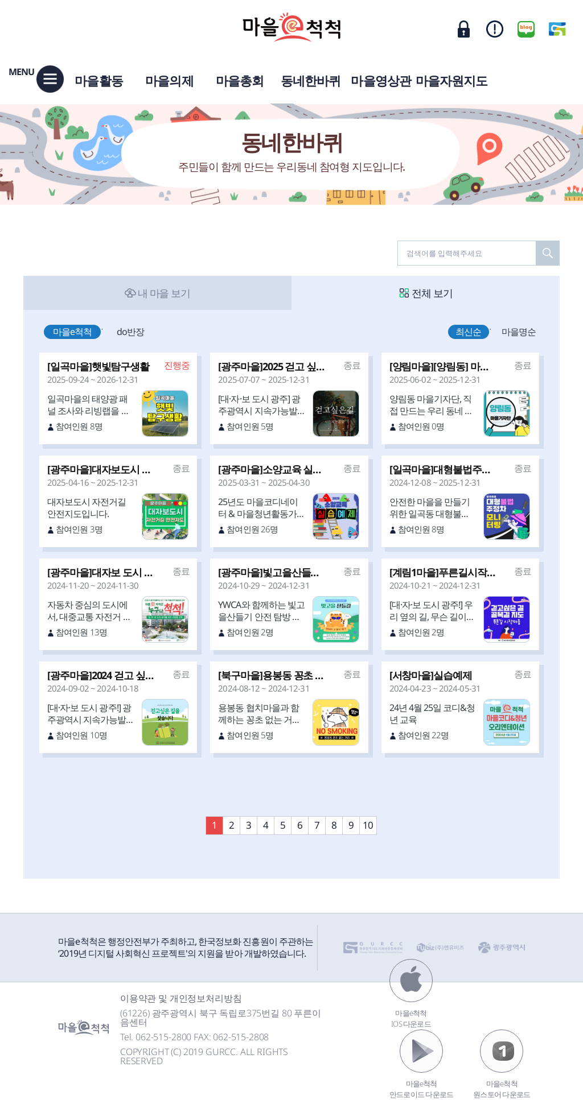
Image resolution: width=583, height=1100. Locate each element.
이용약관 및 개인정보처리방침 (181, 998)
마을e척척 (72, 331)
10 (368, 825)
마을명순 (519, 331)
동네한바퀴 (311, 80)
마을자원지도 (452, 80)
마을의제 (169, 80)
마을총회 (240, 80)
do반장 (130, 331)
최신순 (468, 331)
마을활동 (98, 80)
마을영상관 (381, 80)
